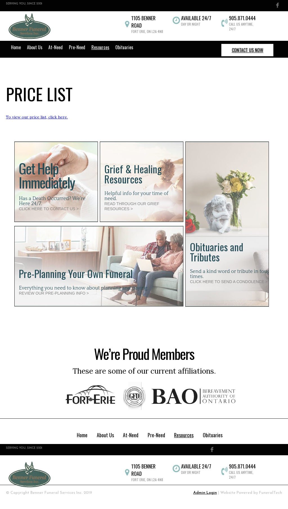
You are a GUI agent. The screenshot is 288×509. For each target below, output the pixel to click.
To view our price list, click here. (37, 117)
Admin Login (205, 493)
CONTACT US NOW (247, 50)
